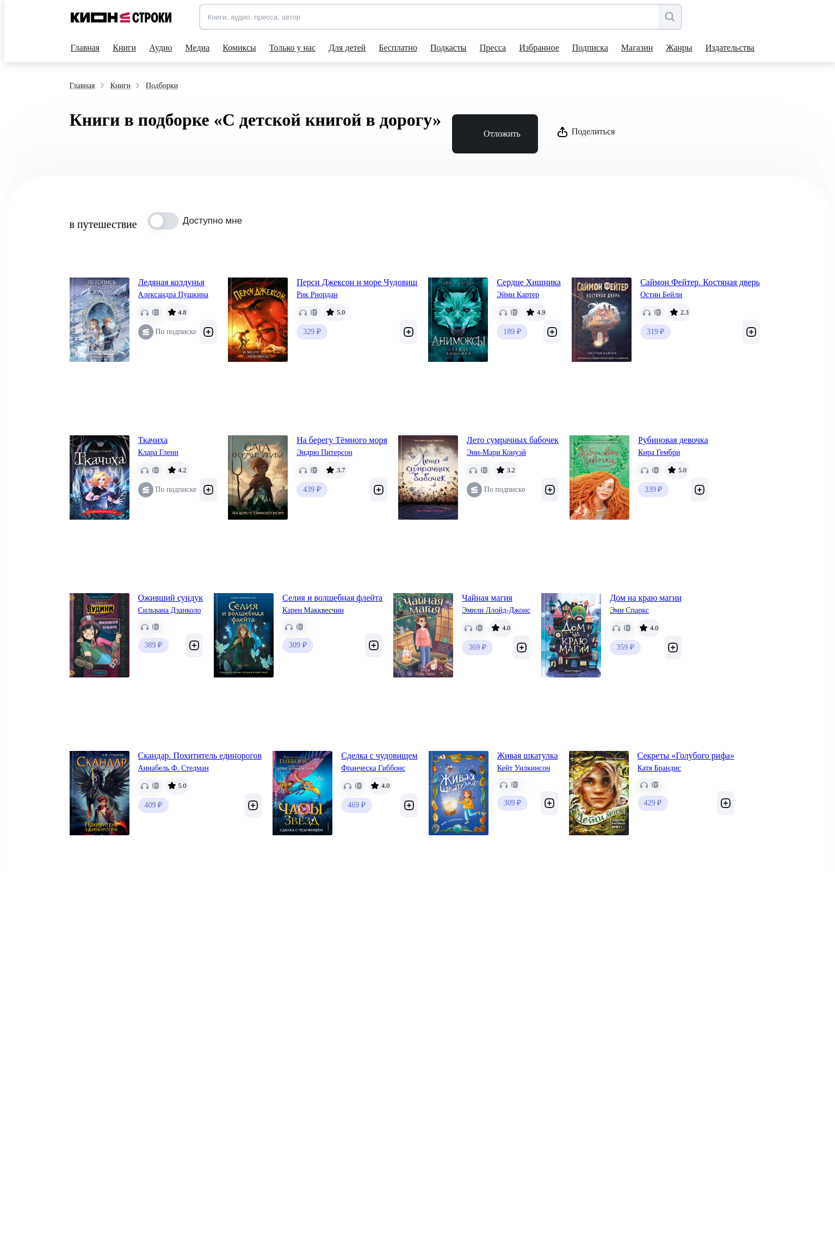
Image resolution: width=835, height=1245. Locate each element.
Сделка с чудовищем (379, 755)
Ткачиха (153, 440)
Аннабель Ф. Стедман (173, 768)
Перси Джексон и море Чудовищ (356, 282)
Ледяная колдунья (171, 282)
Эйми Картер (518, 295)
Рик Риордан (317, 295)
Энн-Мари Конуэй (496, 452)
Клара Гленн (158, 452)
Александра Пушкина (173, 295)
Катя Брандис (659, 768)
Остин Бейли (661, 295)
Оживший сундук (170, 597)
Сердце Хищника (529, 282)
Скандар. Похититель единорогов (200, 755)
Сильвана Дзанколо (169, 610)
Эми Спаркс (629, 610)
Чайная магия (487, 597)
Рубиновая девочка (673, 440)
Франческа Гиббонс (373, 768)
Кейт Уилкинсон (524, 768)
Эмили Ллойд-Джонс (496, 610)
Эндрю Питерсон (324, 452)
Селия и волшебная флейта (332, 597)
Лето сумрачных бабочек (513, 440)
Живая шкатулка (527, 755)
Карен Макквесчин (313, 610)
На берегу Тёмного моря (341, 440)
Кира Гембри (659, 452)
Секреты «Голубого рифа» (686, 755)
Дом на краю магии (646, 597)
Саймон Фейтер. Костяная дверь (700, 282)
